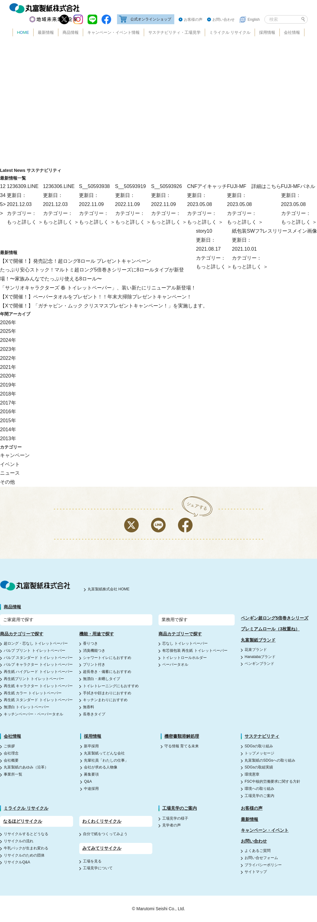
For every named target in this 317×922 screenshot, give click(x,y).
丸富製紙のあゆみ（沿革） (26, 767)
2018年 (8, 393)
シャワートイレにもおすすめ (107, 658)
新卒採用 (91, 746)
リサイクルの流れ (18, 841)
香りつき (90, 643)
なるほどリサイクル (22, 821)
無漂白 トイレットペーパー (26, 707)
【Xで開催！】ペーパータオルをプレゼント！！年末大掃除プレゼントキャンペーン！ (96, 296)
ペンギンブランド (259, 663)
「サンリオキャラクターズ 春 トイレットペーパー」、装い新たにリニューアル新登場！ (98, 287)
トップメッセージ (259, 753)
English (254, 19)
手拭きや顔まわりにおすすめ (107, 693)
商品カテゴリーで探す (21, 633)
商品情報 (71, 32)
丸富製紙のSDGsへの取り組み (270, 760)
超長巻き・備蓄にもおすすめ (107, 671)
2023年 (8, 349)
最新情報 (46, 32)
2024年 (8, 340)
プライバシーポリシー (263, 865)
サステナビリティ (262, 736)
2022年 (8, 358)
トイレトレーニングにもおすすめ (111, 686)
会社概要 (11, 760)
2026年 (8, 322)
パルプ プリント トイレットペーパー (34, 650)
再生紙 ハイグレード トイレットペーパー (38, 671)
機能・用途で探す (96, 633)
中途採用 (91, 788)
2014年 (8, 429)
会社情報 (292, 32)
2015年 (8, 420)
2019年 (8, 384)
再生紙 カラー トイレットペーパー (33, 693)
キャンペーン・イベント (265, 830)
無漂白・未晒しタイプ (101, 679)
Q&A (88, 781)
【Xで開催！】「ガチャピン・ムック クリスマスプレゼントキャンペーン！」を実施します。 (104, 305)
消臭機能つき (94, 650)
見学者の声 (171, 825)
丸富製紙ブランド (258, 640)
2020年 (8, 375)
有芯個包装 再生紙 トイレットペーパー (195, 650)
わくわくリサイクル (101, 821)
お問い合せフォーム (261, 858)
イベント (10, 464)
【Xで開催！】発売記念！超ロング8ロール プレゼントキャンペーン (75, 261)
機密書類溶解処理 (181, 736)
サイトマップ (256, 872)
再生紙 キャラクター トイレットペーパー (38, 686)
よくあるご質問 (258, 850)
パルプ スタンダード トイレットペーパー (38, 658)
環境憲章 (252, 774)
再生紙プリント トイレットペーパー (34, 679)
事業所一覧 (13, 774)
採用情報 (267, 32)
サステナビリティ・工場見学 (174, 32)
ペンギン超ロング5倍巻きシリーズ (274, 617)
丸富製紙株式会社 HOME (108, 589)
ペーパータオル (175, 664)
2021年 (8, 367)
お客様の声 (193, 19)
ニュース (10, 473)
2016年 (8, 411)
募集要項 (91, 774)
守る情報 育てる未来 (181, 746)
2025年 (8, 331)
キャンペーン (15, 455)
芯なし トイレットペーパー (185, 643)
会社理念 (11, 753)
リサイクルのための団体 (24, 855)
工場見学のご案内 (259, 796)
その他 (7, 482)
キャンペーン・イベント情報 (113, 32)
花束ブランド (256, 649)
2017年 (8, 402)
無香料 (88, 707)
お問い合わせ (223, 19)
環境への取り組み (259, 788)
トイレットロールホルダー (184, 658)
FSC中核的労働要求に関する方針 (272, 781)
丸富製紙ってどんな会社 (104, 753)
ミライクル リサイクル (230, 32)
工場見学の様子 (175, 818)
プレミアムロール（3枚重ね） (270, 628)
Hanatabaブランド (260, 657)
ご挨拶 (9, 746)
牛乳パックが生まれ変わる (26, 848)
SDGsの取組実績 (259, 767)
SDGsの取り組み (259, 746)
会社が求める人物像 (100, 767)
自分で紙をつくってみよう (105, 834)
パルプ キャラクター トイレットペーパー (38, 664)
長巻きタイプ (94, 714)
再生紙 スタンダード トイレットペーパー (38, 700)
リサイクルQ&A (17, 862)
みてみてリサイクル (101, 848)
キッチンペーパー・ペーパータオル (33, 714)
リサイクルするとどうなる (26, 834)
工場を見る (92, 861)
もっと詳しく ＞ (299, 222)
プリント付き (94, 664)
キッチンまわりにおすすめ (105, 700)
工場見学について (98, 868)
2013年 (8, 438)
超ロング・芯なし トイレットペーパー (36, 643)
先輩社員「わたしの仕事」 (106, 760)
